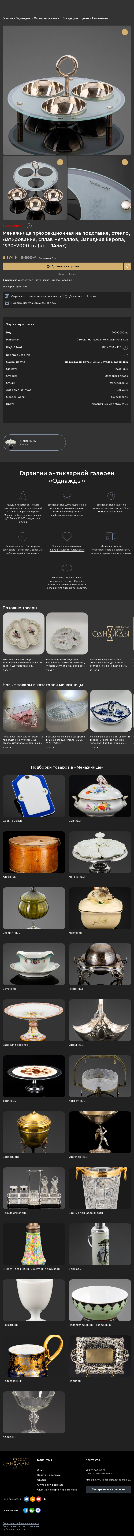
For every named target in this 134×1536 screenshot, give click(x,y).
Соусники (9, 988)
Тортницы (9, 1100)
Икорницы (76, 988)
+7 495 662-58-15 (96, 1470)
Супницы (75, 820)
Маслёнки (75, 932)
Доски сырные (13, 820)
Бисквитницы (11, 932)
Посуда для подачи (75, 18)
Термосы (75, 1268)
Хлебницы (9, 876)
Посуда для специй (15, 1212)
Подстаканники (13, 1381)
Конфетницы (77, 1100)
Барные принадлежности (86, 1212)
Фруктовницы (78, 1156)
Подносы (75, 1381)
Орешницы (76, 1044)
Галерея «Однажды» (17, 18)
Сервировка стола (46, 18)
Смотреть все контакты (108, 1489)
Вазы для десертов (15, 1044)
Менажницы (100, 18)
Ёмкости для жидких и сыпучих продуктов (31, 1268)
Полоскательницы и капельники (90, 1324)
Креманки (9, 1437)
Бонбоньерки (12, 1156)
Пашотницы (10, 1324)
